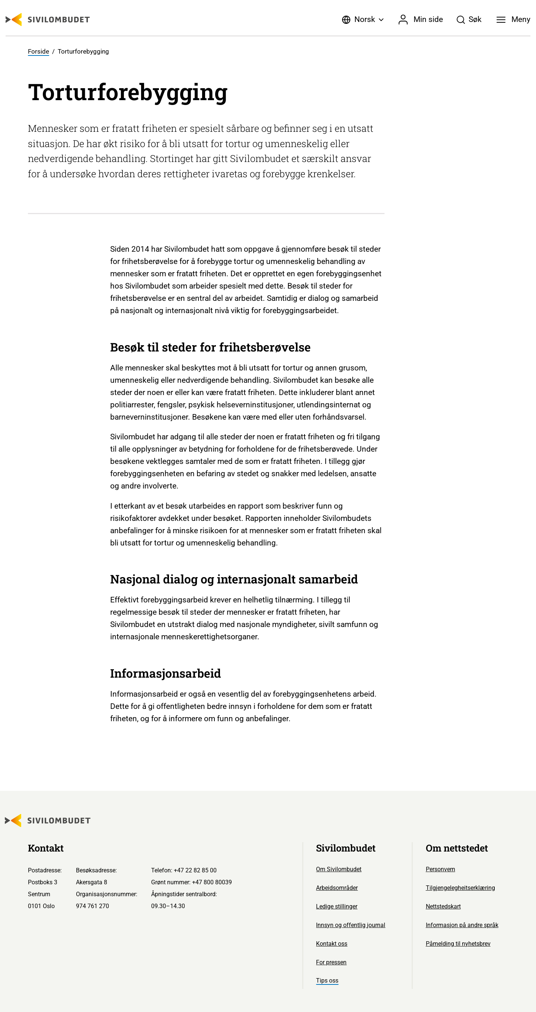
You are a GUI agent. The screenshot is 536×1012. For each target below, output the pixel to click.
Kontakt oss (331, 943)
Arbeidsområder (337, 887)
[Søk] (469, 20)
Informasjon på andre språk (462, 925)
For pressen (331, 962)
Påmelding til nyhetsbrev (458, 943)
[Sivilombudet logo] (48, 19)
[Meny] (514, 20)
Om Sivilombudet (338, 869)
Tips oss (327, 980)
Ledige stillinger (336, 906)
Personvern (440, 869)
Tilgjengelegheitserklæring (460, 887)
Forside (38, 51)
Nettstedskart (443, 906)
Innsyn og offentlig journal (350, 925)
